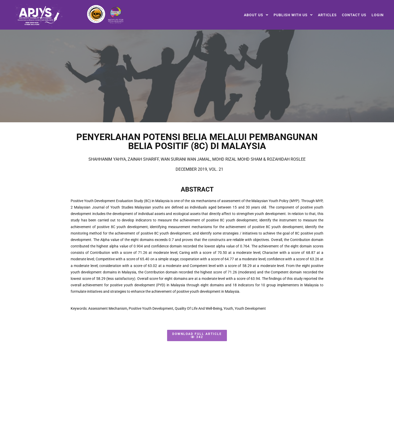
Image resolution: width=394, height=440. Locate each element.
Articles (327, 15)
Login (378, 15)
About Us (256, 15)
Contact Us (354, 15)
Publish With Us (293, 15)
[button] (256, 15)
